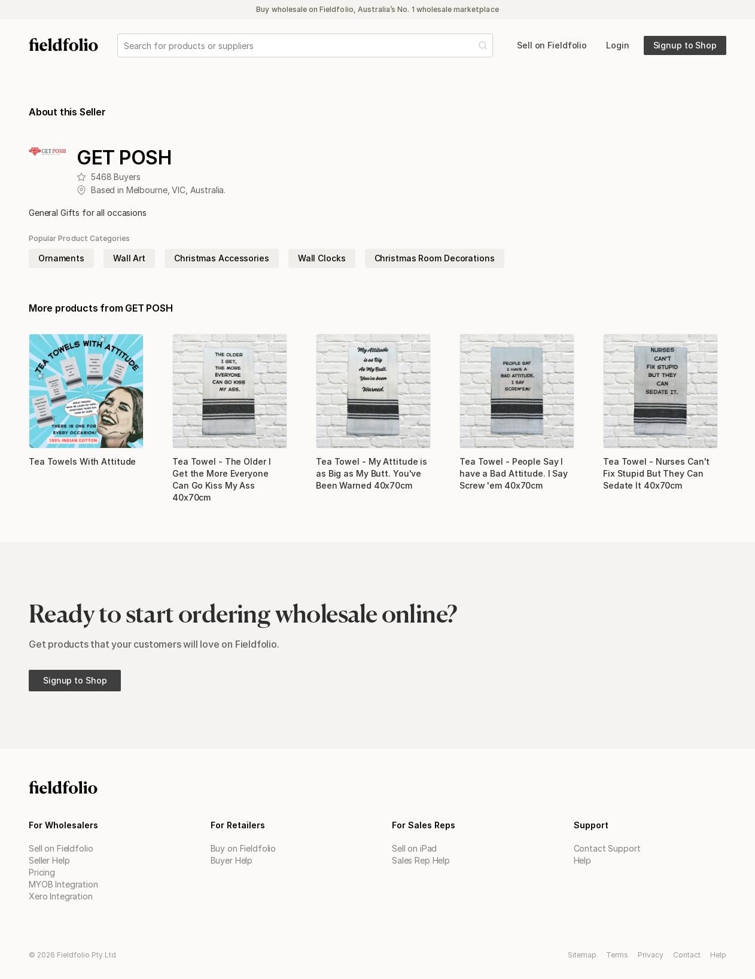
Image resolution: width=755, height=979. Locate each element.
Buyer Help (232, 860)
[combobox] (125, 45)
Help (582, 860)
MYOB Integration (63, 884)
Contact (687, 954)
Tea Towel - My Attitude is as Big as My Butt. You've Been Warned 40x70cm (371, 473)
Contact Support (607, 848)
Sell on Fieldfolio (61, 848)
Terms (617, 954)
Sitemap (582, 954)
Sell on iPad (414, 848)
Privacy (650, 954)
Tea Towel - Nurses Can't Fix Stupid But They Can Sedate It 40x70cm (656, 473)
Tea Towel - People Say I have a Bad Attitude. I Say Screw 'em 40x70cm (513, 473)
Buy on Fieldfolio (243, 848)
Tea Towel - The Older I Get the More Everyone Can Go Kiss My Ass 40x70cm (221, 479)
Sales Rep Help (421, 860)
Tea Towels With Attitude (82, 461)
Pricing (42, 872)
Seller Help (49, 860)
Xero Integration (61, 896)
